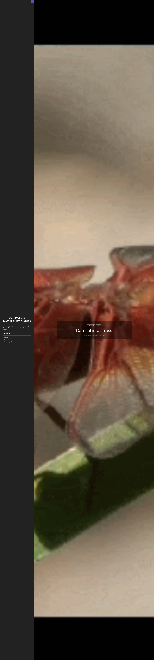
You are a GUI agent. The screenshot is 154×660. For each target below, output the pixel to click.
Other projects (8, 342)
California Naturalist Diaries (17, 320)
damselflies (91, 325)
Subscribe (7, 340)
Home (6, 337)
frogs (98, 325)
